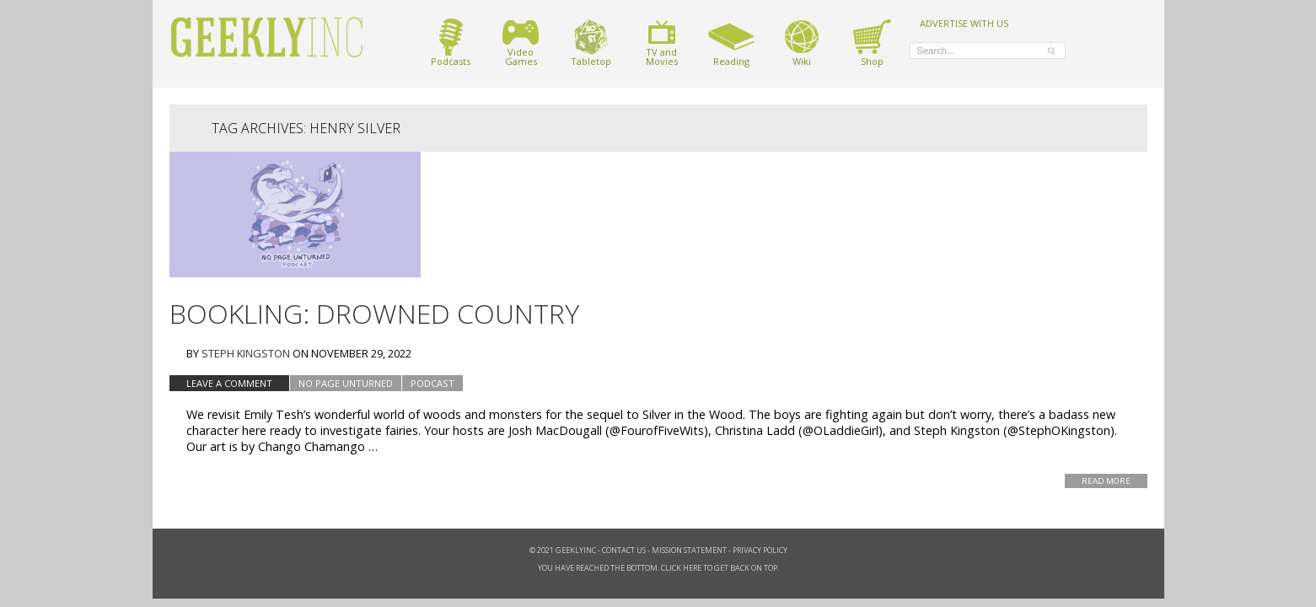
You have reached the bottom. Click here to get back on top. (658, 567)
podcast (432, 383)
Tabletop (591, 43)
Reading (731, 43)
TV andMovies (662, 43)
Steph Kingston (245, 353)
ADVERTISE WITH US (964, 23)
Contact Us (624, 550)
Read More (1106, 480)
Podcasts (450, 43)
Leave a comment (229, 383)
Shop (872, 43)
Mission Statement (689, 550)
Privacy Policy (760, 550)
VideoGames (520, 43)
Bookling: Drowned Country (374, 313)
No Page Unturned (345, 383)
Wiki (802, 43)
